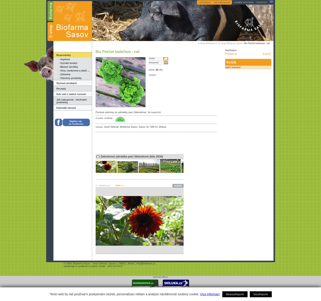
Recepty (61, 88)
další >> (119, 185)
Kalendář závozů (66, 108)
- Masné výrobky (68, 66)
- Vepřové (64, 59)
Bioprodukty (64, 55)
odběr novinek (244, 2)
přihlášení (205, 2)
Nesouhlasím (235, 294)
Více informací (210, 294)
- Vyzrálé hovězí (68, 63)
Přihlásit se (231, 53)
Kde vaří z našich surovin (71, 94)
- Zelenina (64, 74)
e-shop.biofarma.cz (207, 43)
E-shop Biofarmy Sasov (230, 43)
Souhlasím (260, 294)
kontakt (262, 2)
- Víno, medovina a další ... (74, 70)
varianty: (152, 75)
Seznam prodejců (67, 83)
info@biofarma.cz (145, 263)
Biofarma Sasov (81, 263)
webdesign (69, 266)
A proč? (267, 53)
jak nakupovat (222, 2)
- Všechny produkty (70, 78)
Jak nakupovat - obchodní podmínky (72, 101)
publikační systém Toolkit (92, 266)
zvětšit (178, 185)
